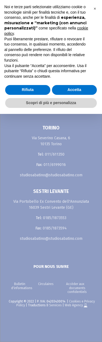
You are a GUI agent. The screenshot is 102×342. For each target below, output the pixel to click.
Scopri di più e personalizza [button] (51, 103)
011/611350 (54, 154)
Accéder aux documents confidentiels (76, 288)
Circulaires (46, 284)
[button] (95, 8)
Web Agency (74, 305)
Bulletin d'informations (21, 286)
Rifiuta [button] (28, 89)
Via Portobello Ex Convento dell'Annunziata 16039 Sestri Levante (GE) (51, 204)
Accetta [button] (74, 89)
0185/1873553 (54, 218)
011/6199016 (55, 164)
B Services (54, 305)
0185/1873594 (55, 228)
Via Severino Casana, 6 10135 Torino (51, 141)
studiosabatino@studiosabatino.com (51, 175)
